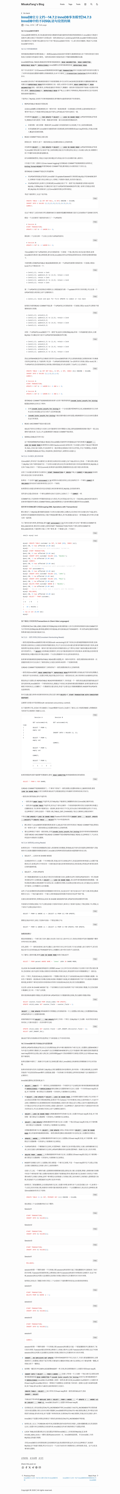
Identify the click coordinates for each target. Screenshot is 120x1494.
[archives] (85, 4)
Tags (70, 4)
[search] (91, 4)
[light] (97, 4)
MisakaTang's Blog (32, 4)
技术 (41, 1458)
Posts (62, 4)
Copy (95, 198)
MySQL (24, 1458)
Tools (78, 4)
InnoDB (33, 1458)
